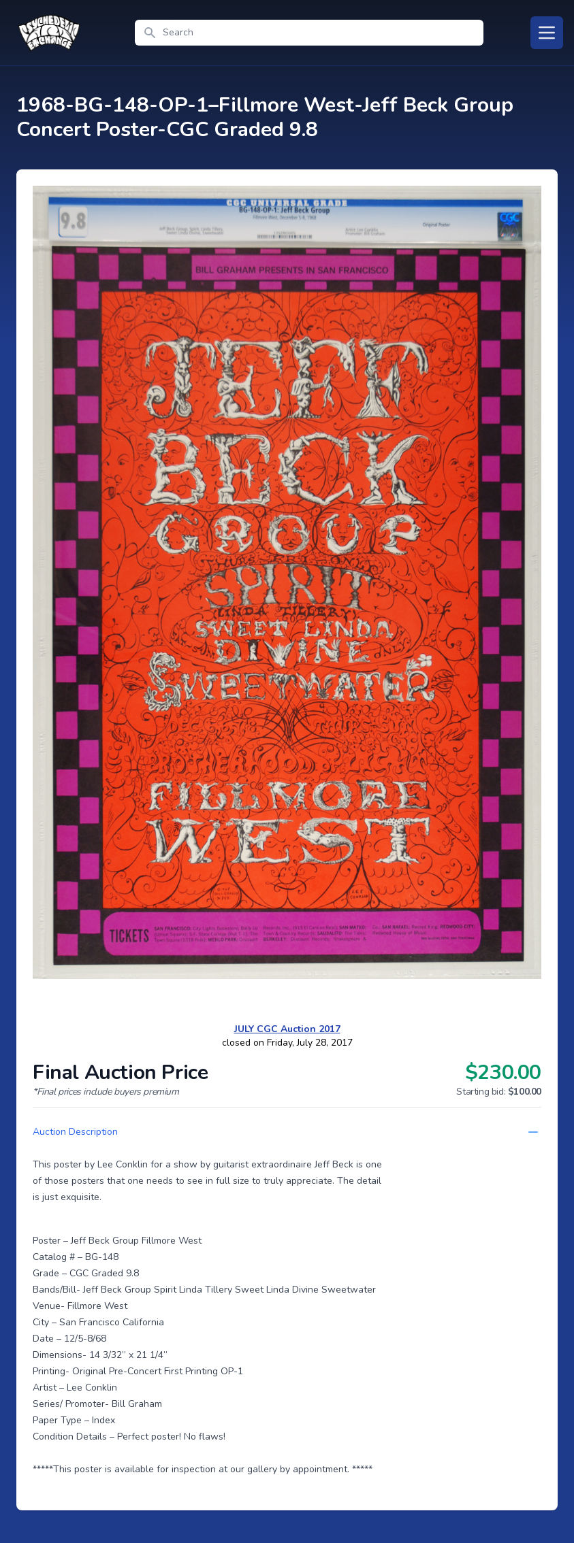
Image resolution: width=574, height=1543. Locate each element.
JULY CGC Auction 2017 (287, 1029)
